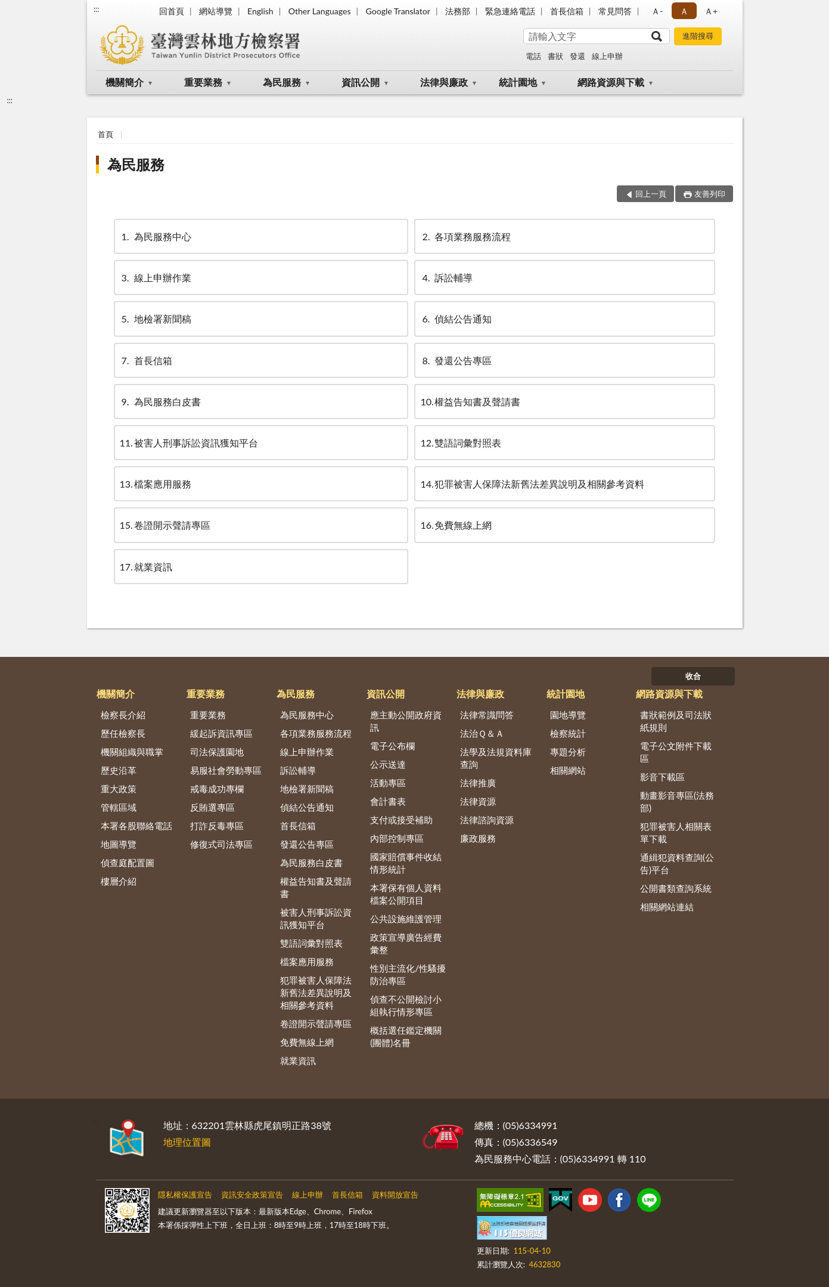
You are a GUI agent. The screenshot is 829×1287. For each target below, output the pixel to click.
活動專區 (388, 782)
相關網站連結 (667, 906)
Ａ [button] (684, 11)
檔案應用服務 (155, 484)
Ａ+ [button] (711, 11)
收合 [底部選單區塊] (693, 676)
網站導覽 (215, 11)
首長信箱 (566, 11)
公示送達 (388, 764)
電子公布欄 (392, 745)
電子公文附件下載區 (676, 752)
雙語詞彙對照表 (460, 442)
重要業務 (203, 82)
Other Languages (319, 11)
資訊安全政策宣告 (252, 1194)
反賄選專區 (212, 807)
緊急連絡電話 (510, 11)
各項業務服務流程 (465, 236)
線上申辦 (607, 56)
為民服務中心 (155, 236)
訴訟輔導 (446, 277)
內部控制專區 (397, 838)
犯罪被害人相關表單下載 (676, 832)
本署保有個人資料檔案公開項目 (406, 893)
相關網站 (568, 770)
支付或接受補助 (401, 819)
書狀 (555, 56)
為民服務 (282, 82)
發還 (577, 56)
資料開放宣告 (395, 1194)
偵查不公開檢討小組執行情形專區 (406, 1005)
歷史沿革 (118, 770)
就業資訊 (146, 566)
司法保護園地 (217, 751)
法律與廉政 (444, 82)
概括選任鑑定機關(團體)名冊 (406, 1036)
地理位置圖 (187, 1142)
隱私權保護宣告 (185, 1194)
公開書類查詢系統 (676, 888)
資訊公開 (360, 82)
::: (97, 9)
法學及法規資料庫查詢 (496, 758)
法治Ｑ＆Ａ (482, 733)
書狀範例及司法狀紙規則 (676, 721)
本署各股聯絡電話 (136, 825)
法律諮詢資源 (487, 819)
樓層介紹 (118, 881)
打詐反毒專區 (217, 825)
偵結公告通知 (456, 318)
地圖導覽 (118, 844)
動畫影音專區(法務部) (677, 801)
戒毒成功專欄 (217, 788)
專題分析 (568, 751)
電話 (533, 56)
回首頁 (171, 11)
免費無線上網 (456, 525)
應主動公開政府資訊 (406, 721)
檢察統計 (568, 733)
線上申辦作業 (155, 277)
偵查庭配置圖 (127, 862)
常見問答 (615, 11)
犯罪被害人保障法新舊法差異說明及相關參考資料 (532, 484)
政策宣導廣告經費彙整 (406, 943)
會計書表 (388, 801)
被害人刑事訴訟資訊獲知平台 (189, 442)
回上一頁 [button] (650, 194)
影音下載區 (662, 776)
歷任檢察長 (123, 733)
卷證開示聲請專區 (165, 525)
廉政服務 (478, 838)
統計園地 (518, 82)
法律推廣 (478, 782)
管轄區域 (118, 807)
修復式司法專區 (221, 844)
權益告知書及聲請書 (470, 401)
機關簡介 (124, 82)
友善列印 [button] (709, 194)
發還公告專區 (456, 360)
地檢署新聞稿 (155, 318)
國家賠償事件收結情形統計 (406, 862)
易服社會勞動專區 (226, 770)
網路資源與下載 (610, 82)
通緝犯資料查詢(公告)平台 (677, 863)
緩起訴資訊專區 (221, 733)
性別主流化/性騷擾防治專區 (408, 974)
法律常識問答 (487, 714)
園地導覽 (568, 714)
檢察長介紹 (123, 714)
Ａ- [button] (657, 11)
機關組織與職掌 (132, 751)
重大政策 (118, 788)
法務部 (457, 11)
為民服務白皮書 (160, 401)
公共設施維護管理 (406, 918)
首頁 (105, 134)
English (260, 11)
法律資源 (478, 801)
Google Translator (398, 11)
